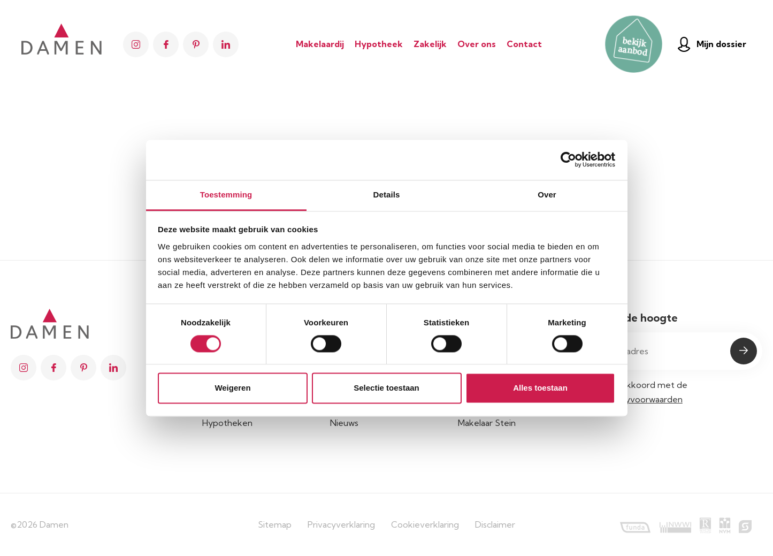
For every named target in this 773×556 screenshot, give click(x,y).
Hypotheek (379, 44)
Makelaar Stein (487, 422)
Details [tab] (386, 194)
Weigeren (232, 388)
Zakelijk (430, 44)
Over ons (476, 44)
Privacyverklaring (341, 524)
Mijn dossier (712, 44)
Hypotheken (227, 422)
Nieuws (344, 422)
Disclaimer (495, 524)
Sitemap (275, 524)
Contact (524, 44)
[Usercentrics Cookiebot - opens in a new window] (568, 159)
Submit (743, 351)
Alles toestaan (540, 388)
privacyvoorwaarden (642, 399)
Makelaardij (320, 44)
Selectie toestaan (386, 388)
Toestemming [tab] (226, 194)
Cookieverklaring (425, 524)
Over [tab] (547, 194)
